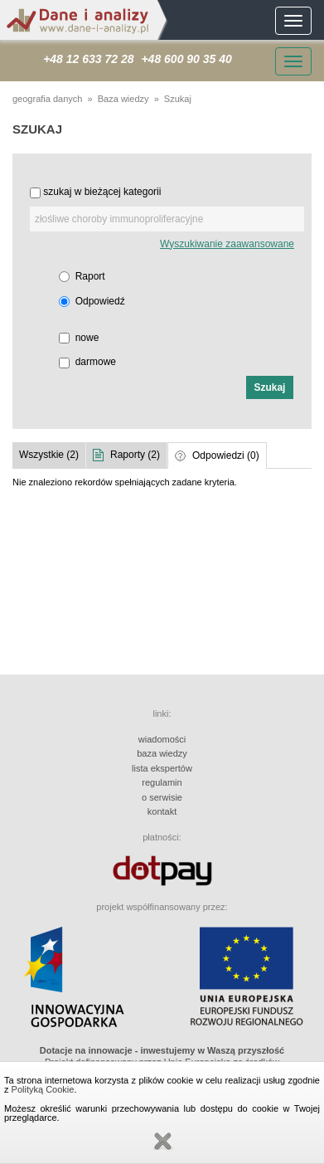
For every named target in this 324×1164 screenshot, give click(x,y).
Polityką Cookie (43, 1089)
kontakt (162, 811)
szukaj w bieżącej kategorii (102, 191)
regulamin (161, 782)
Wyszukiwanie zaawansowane (227, 244)
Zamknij (162, 1141)
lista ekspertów (162, 768)
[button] (269, 387)
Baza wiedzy (123, 99)
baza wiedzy (162, 753)
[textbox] (167, 219)
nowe (87, 337)
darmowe (95, 362)
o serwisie (162, 797)
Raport (90, 276)
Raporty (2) (135, 454)
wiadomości (162, 739)
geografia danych (47, 99)
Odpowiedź (100, 301)
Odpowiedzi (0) (225, 455)
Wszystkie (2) (49, 454)
